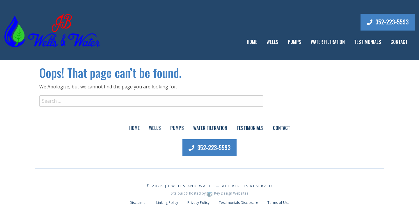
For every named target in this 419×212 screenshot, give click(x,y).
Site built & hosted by (209, 193)
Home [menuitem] (252, 41)
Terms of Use (278, 202)
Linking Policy (167, 202)
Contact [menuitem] (281, 127)
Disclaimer (138, 202)
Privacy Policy (198, 202)
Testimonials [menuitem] (250, 127)
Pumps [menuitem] (177, 127)
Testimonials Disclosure (238, 202)
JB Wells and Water (189, 186)
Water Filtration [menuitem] (210, 127)
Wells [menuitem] (272, 41)
